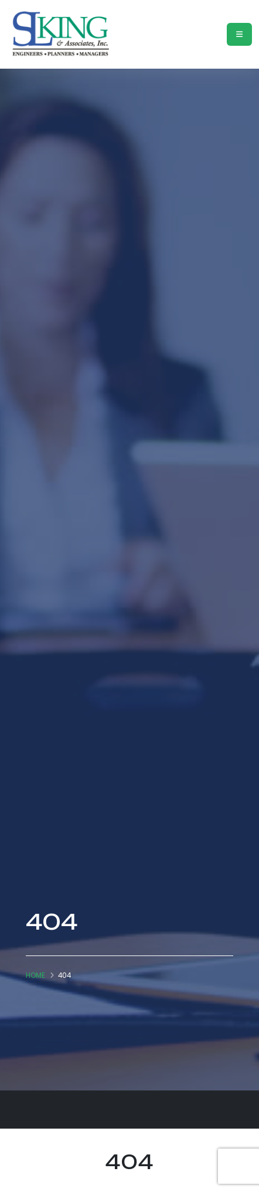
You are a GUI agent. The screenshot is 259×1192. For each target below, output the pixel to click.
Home (35, 975)
